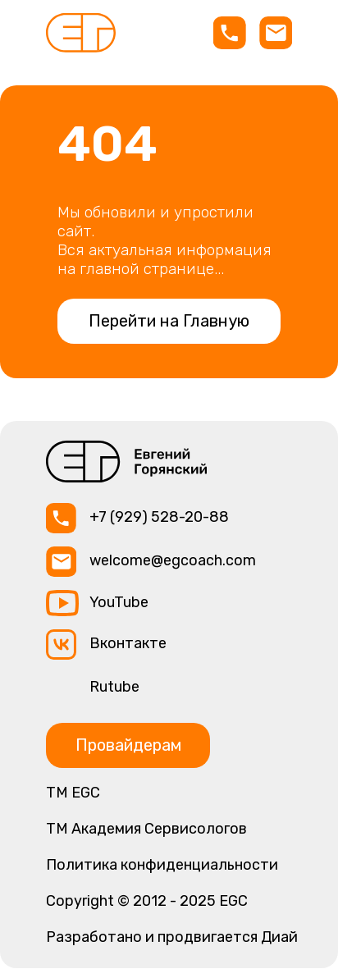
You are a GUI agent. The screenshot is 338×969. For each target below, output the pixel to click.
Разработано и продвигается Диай (172, 937)
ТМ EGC (73, 793)
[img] (81, 33)
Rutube (114, 687)
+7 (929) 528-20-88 (159, 517)
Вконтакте (128, 643)
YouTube (118, 602)
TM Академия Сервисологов (146, 829)
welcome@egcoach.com (172, 560)
